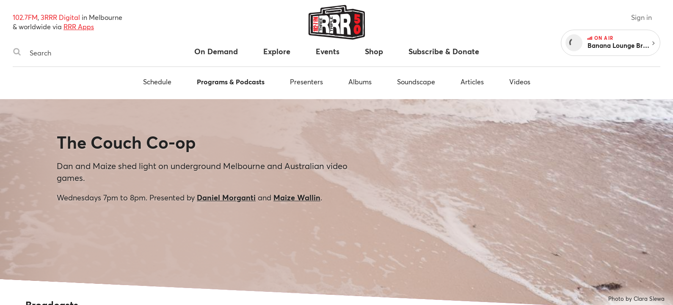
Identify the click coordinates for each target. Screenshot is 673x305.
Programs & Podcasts (231, 81)
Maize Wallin (296, 197)
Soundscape (416, 81)
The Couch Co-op (126, 142)
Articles (472, 81)
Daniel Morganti (226, 197)
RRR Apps (78, 26)
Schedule (157, 81)
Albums (360, 81)
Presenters (306, 81)
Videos (519, 81)
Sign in (641, 17)
